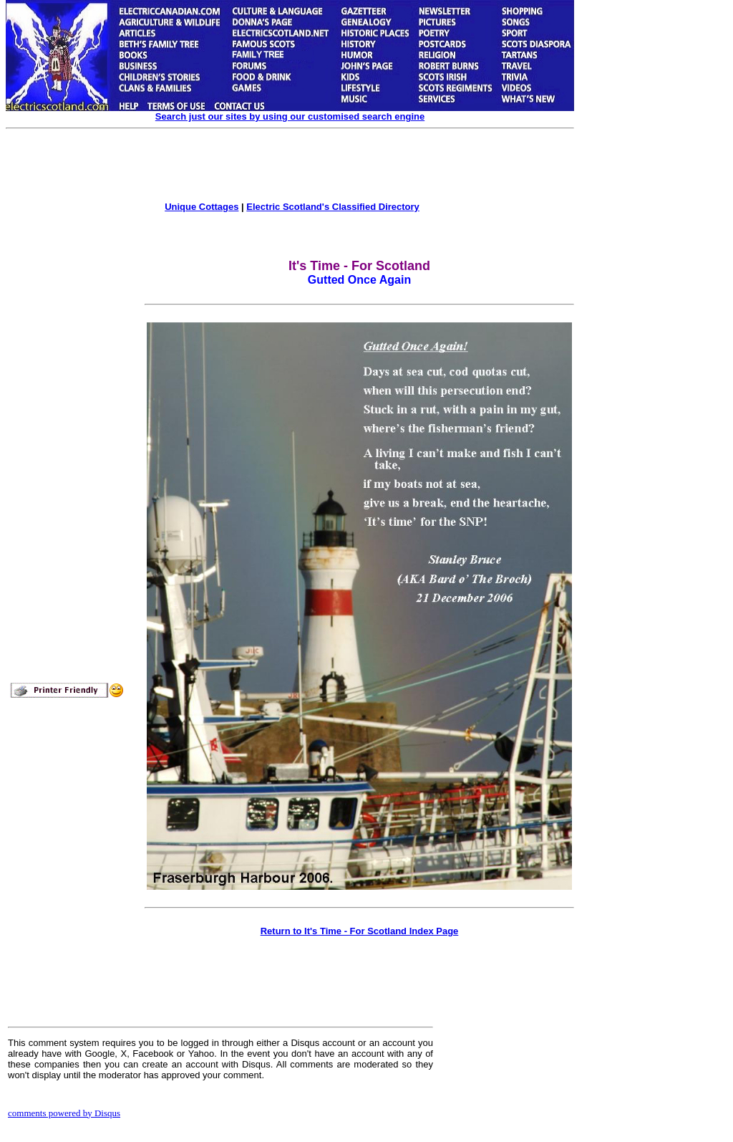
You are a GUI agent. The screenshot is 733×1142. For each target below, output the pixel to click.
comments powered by (64, 1113)
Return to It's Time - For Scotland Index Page (360, 931)
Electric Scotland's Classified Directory (332, 206)
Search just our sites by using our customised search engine (289, 116)
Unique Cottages (201, 206)
